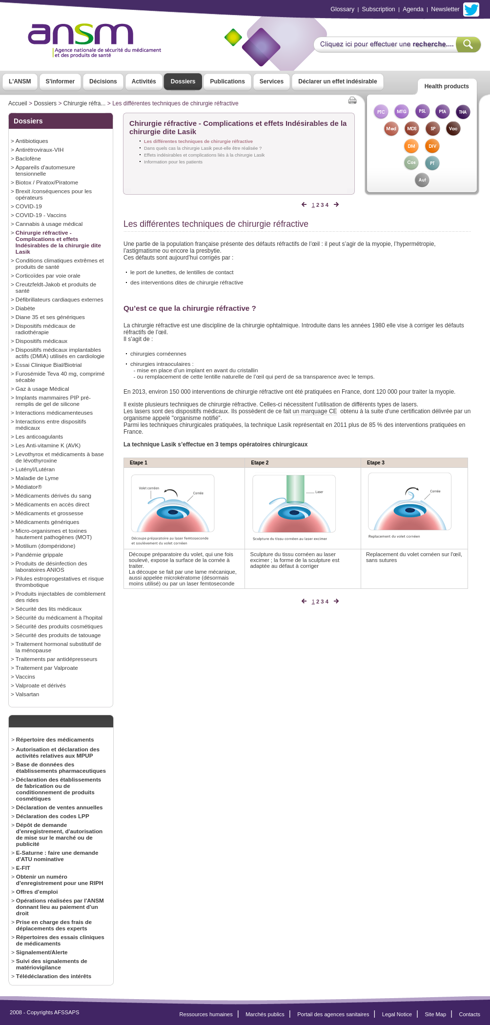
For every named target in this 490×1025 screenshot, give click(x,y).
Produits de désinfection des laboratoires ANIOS (51, 566)
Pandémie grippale (39, 554)
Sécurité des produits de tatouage (58, 635)
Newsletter (445, 9)
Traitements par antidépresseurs (57, 659)
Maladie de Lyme (37, 478)
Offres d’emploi (37, 891)
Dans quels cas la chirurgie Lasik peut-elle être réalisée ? (203, 148)
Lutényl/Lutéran (35, 469)
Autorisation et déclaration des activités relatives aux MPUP (58, 752)
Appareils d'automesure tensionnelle (45, 170)
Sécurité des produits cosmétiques (59, 626)
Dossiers (183, 81)
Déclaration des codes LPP (52, 816)
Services (272, 81)
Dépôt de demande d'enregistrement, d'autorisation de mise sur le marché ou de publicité (59, 834)
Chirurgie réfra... (84, 103)
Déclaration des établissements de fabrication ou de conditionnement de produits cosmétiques (59, 789)
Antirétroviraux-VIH (40, 149)
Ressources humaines (206, 1014)
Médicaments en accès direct (52, 504)
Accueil (17, 103)
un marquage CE (315, 411)
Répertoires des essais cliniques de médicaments (60, 940)
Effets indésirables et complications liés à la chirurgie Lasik (204, 155)
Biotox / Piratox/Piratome (47, 182)
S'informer (60, 81)
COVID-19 (29, 206)
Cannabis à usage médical (49, 224)
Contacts (469, 1014)
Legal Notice (397, 1014)
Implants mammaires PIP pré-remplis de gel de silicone (53, 400)
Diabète (25, 308)
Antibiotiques (32, 141)
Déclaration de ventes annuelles (59, 807)
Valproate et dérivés (41, 685)
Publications (227, 81)
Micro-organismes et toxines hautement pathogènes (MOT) (54, 533)
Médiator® (29, 486)
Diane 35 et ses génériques (50, 317)
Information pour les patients (173, 161)
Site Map (436, 1014)
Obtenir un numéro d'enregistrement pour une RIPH (59, 879)
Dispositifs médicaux (41, 341)
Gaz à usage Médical (42, 388)
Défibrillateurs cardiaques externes (59, 299)
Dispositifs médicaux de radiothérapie (46, 328)
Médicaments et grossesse (49, 513)
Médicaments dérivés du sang (53, 495)
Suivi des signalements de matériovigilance (51, 964)
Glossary (342, 9)
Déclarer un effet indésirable (337, 81)
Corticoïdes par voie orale (48, 275)
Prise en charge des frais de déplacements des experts (54, 925)
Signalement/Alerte (42, 952)
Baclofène (28, 158)
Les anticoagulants (39, 436)
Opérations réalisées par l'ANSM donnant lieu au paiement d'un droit (60, 906)
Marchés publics (265, 1014)
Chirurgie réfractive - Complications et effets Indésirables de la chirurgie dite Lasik (58, 242)
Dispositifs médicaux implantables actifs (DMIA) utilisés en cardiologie (60, 352)
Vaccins (25, 676)
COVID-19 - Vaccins (41, 215)
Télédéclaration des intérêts (53, 976)
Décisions (103, 81)
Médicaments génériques (47, 522)
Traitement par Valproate (47, 667)
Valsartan (27, 694)
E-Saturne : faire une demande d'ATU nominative (57, 855)
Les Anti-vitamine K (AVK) (48, 445)
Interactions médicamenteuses (54, 412)
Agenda (413, 9)
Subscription (378, 9)
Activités (144, 81)
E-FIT (23, 867)
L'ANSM (20, 81)
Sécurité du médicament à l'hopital (59, 617)
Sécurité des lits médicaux (49, 608)
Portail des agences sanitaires (333, 1014)
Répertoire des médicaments (55, 739)
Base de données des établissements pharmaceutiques (61, 767)
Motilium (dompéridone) (46, 546)
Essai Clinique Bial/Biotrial (49, 365)
